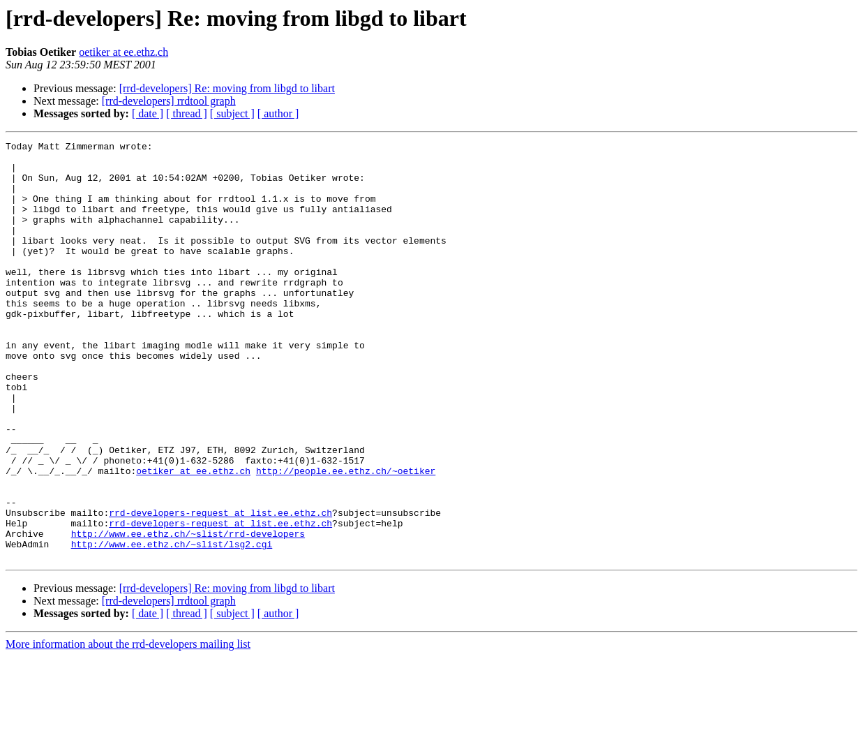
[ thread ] (186, 113)
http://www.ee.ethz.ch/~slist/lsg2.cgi (172, 625)
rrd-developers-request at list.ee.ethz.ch (220, 588)
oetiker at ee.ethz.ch (123, 52)
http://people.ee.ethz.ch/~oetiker (345, 537)
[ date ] (147, 113)
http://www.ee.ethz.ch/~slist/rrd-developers (188, 613)
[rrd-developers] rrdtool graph (169, 101)
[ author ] (278, 113)
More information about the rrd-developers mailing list (128, 728)
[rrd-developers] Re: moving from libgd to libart (227, 88)
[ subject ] (232, 113)
